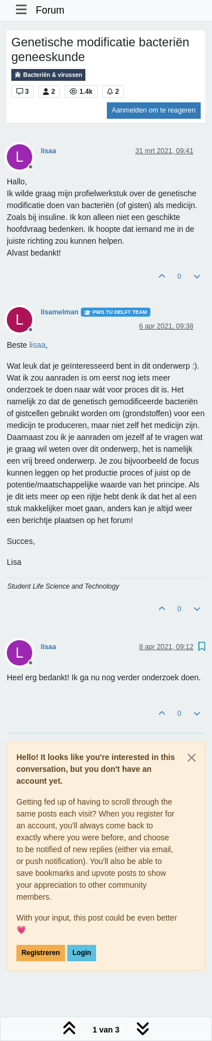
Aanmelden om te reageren (154, 110)
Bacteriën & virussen (48, 75)
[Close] (192, 757)
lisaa (48, 151)
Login (81, 953)
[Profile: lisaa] (37, 344)
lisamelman (60, 312)
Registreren (40, 953)
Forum (50, 10)
